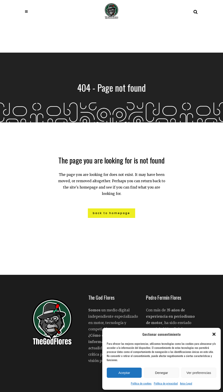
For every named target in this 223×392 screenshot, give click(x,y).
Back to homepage (111, 213)
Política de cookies (141, 383)
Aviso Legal (186, 383)
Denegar (161, 373)
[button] (214, 334)
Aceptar (124, 373)
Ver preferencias (199, 373)
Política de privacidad (166, 383)
